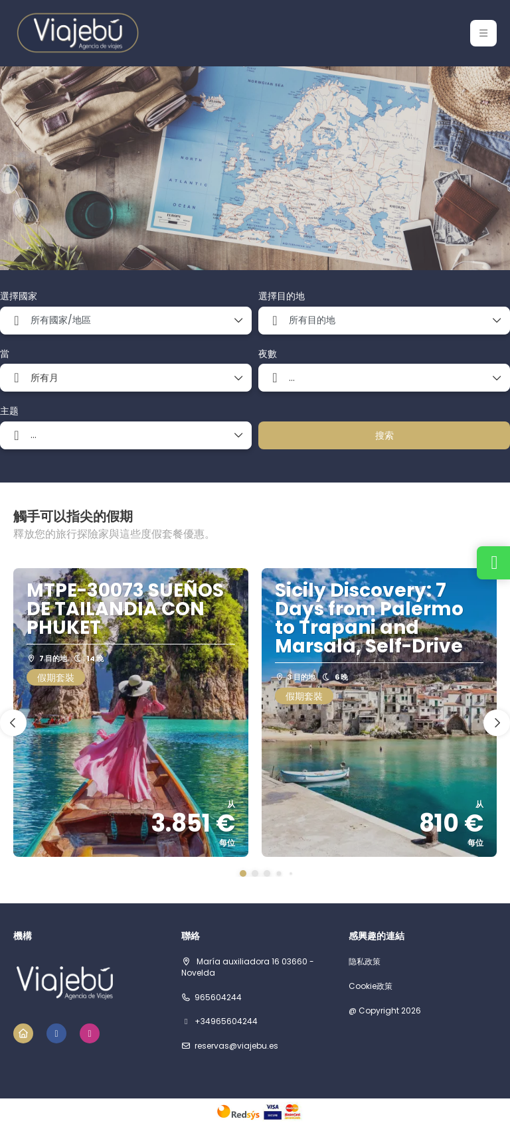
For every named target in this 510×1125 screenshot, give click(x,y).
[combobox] (126, 321)
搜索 (384, 435)
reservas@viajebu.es (236, 1046)
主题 (9, 411)
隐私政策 (365, 961)
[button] (243, 873)
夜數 (267, 354)
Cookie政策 (370, 986)
